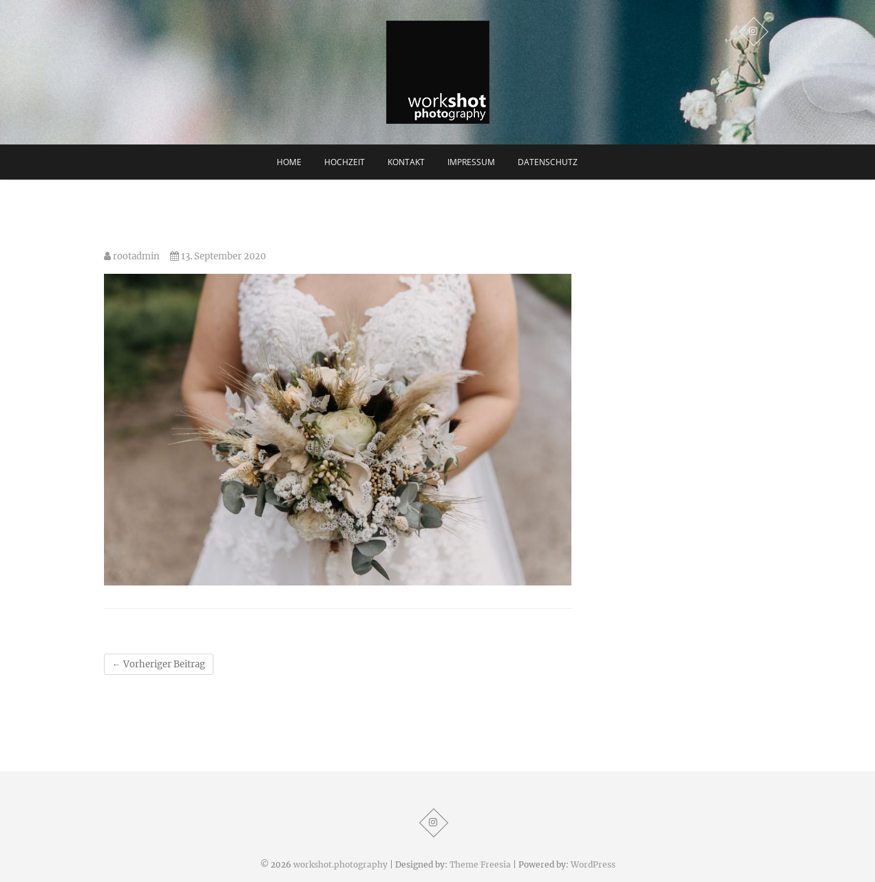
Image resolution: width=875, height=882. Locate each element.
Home (289, 162)
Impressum (471, 162)
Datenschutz (548, 162)
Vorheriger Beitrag (158, 664)
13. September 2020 (218, 256)
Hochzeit (344, 162)
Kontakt (406, 162)
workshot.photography (340, 864)
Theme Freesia (480, 864)
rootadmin (132, 256)
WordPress (593, 864)
